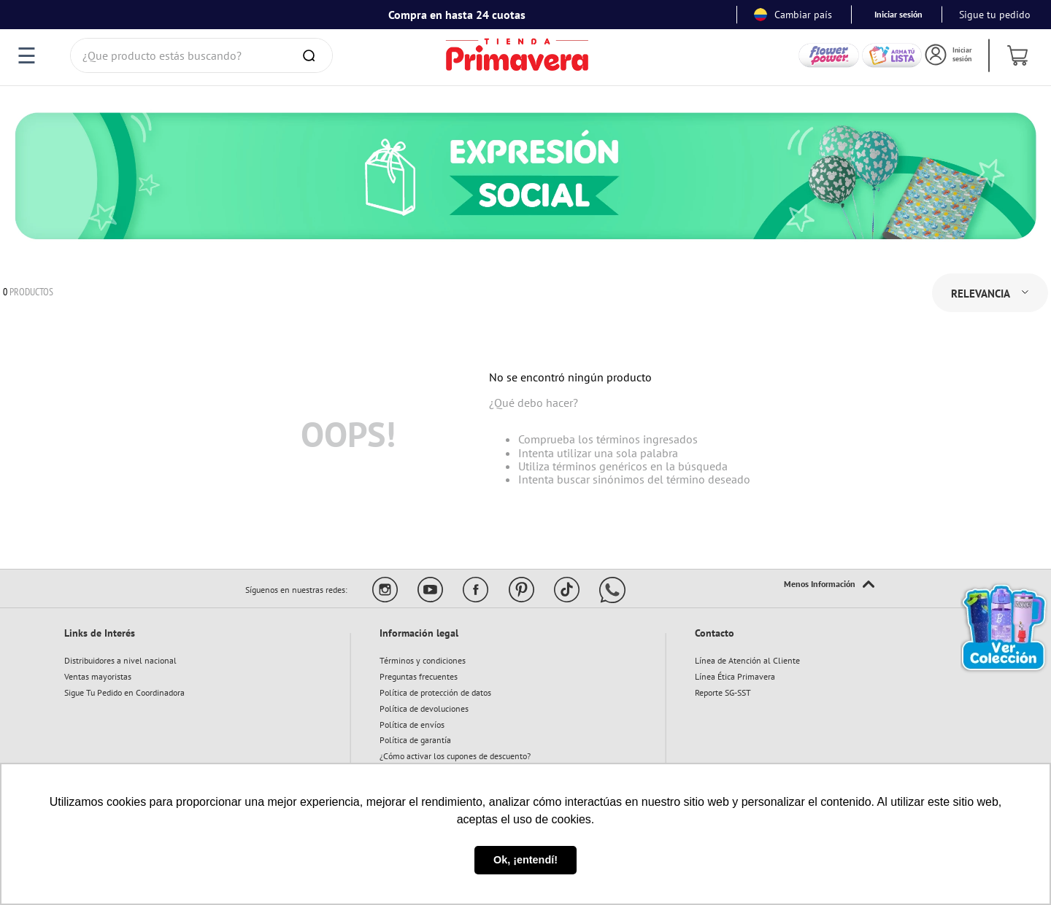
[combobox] (201, 55)
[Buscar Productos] (311, 55)
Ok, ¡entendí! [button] (525, 860)
